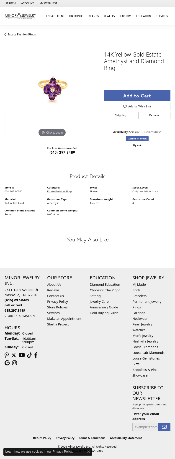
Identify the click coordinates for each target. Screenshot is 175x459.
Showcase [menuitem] (140, 375)
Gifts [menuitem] (135, 364)
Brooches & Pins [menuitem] (144, 369)
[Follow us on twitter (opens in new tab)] (13, 355)
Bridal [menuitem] (137, 290)
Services (53, 313)
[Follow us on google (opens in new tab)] (7, 363)
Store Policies (57, 307)
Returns (154, 115)
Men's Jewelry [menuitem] (142, 335)
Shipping (120, 115)
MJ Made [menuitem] (139, 284)
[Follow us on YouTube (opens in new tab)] (22, 355)
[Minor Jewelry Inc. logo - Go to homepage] (20, 16)
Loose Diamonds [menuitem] (145, 347)
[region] (52, 90)
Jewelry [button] (109, 16)
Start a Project (58, 324)
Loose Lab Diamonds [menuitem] (148, 352)
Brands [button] (93, 16)
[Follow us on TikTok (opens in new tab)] (29, 355)
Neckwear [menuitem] (140, 318)
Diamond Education (105, 284)
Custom (125, 16)
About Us (54, 284)
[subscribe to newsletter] (164, 427)
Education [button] (143, 16)
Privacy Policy (57, 301)
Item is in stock (137, 138)
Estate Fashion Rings (22, 34)
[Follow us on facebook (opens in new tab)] (36, 355)
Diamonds (76, 16)
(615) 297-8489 (62, 152)
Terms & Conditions (92, 438)
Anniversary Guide (104, 307)
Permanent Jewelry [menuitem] (146, 301)
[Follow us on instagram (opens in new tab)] (14, 363)
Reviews (53, 290)
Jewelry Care (99, 301)
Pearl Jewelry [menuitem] (142, 324)
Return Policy (42, 438)
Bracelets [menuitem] (139, 296)
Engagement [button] (55, 16)
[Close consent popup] (88, 451)
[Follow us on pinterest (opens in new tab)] (7, 355)
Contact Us (55, 296)
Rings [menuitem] (136, 307)
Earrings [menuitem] (138, 313)
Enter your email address (145, 416)
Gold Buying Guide (104, 313)
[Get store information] (20, 316)
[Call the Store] (17, 300)
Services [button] (162, 16)
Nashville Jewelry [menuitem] (145, 341)
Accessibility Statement (126, 438)
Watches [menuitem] (138, 330)
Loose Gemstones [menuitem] (146, 358)
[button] (10, 3)
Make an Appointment (64, 318)
